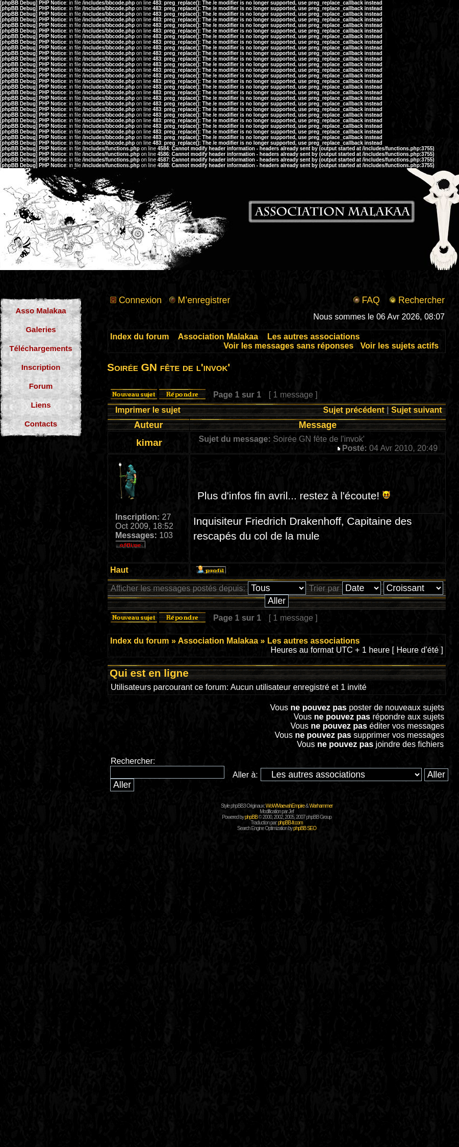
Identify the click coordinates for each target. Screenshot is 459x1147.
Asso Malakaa (40, 310)
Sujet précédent (354, 410)
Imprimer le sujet (148, 410)
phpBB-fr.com (290, 822)
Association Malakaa (218, 336)
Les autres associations (313, 336)
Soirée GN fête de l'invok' (168, 367)
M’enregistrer (204, 300)
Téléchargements (40, 348)
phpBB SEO (304, 828)
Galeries (41, 329)
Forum (41, 386)
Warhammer (321, 806)
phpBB (251, 817)
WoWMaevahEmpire (285, 806)
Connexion (140, 300)
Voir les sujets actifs (400, 345)
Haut (119, 570)
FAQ (370, 300)
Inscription (41, 367)
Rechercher (421, 300)
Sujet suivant (416, 410)
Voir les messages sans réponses (288, 345)
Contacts (40, 423)
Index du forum (139, 336)
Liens (40, 405)
